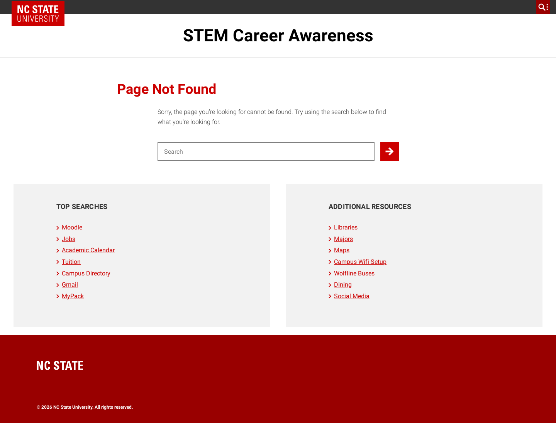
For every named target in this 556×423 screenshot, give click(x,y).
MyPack (73, 296)
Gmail (70, 284)
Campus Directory (86, 273)
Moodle (72, 227)
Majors (343, 239)
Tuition (71, 261)
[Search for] (266, 151)
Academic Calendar (88, 250)
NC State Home (40, 7)
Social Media (352, 296)
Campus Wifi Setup (360, 261)
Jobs (68, 239)
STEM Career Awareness (278, 35)
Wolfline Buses (354, 273)
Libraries (346, 227)
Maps (341, 250)
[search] (543, 7)
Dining (343, 284)
